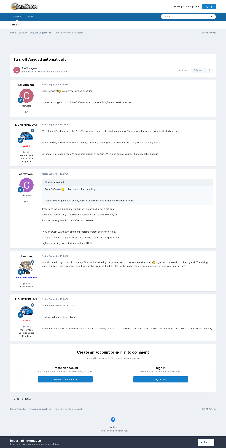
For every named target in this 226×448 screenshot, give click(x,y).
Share (183, 70)
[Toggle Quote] (46, 182)
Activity (29, 16)
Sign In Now (160, 379)
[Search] (177, 16)
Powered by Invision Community (113, 431)
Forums (15, 24)
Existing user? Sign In (186, 6)
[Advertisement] (113, 46)
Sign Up (209, 6)
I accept (207, 442)
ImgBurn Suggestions (56, 71)
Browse (17, 18)
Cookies (113, 427)
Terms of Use (51, 444)
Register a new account (65, 379)
